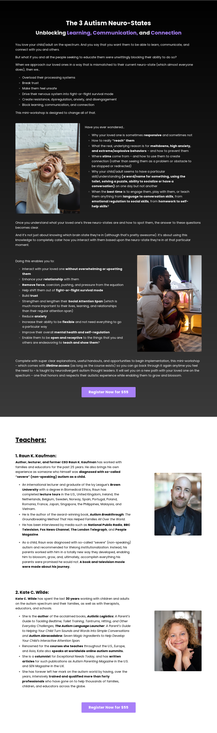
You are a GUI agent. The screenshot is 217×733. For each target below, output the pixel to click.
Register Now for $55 (109, 392)
